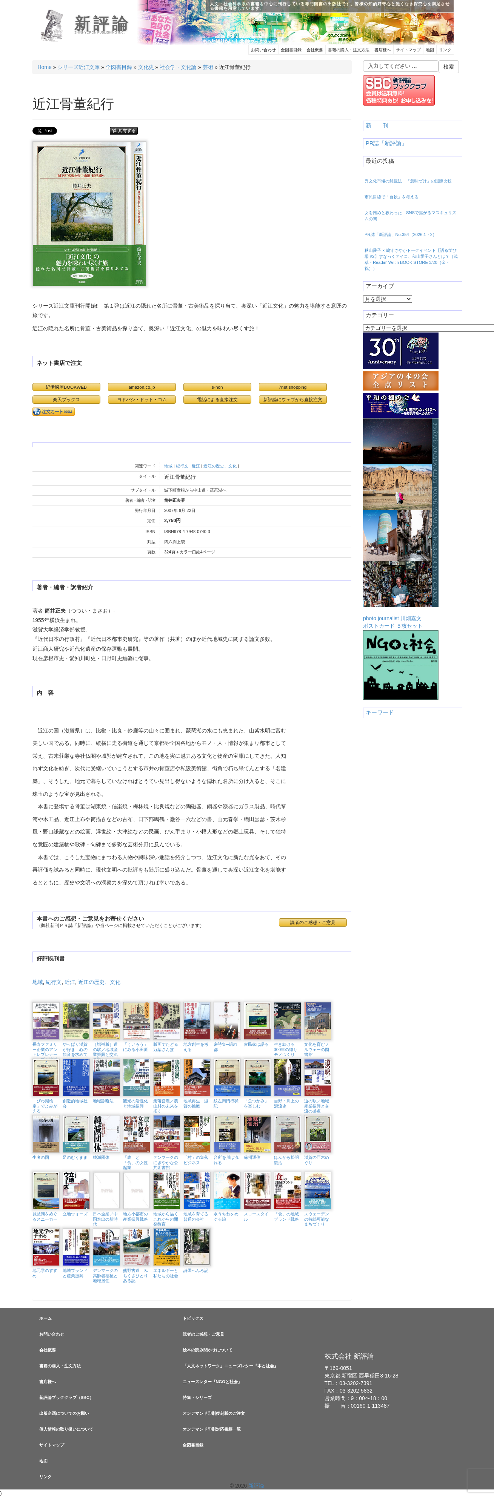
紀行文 (182, 466)
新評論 (102, 23)
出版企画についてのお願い (64, 1413)
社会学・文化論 (178, 67)
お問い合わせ (263, 49)
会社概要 (314, 49)
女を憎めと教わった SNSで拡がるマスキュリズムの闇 (410, 215)
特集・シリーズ (197, 1397)
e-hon (217, 387)
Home (45, 67)
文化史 (146, 67)
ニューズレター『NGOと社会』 (212, 1381)
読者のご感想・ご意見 (312, 922)
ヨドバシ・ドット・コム (142, 399)
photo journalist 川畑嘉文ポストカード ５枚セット (401, 523)
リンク (445, 49)
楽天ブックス (66, 399)
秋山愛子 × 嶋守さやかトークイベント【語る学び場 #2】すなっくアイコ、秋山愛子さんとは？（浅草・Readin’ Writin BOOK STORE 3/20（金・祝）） (411, 259)
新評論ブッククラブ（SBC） (66, 1397)
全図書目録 (291, 49)
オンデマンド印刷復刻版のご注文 (214, 1413)
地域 (168, 466)
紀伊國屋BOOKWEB (66, 387)
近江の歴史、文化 (220, 466)
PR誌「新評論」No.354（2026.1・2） (401, 234)
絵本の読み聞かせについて (207, 1350)
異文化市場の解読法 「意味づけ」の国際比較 (408, 181)
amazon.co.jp (142, 387)
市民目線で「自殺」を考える (392, 197)
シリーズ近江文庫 (78, 67)
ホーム (45, 1318)
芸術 (208, 67)
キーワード (380, 712)
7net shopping (293, 387)
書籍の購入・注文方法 (348, 49)
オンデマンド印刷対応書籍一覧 (212, 1429)
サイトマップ (408, 49)
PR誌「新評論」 (386, 143)
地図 (430, 49)
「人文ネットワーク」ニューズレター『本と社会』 (230, 1366)
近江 (196, 466)
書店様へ (382, 49)
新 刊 (377, 126)
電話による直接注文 (217, 399)
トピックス (193, 1318)
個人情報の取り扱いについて (66, 1429)
